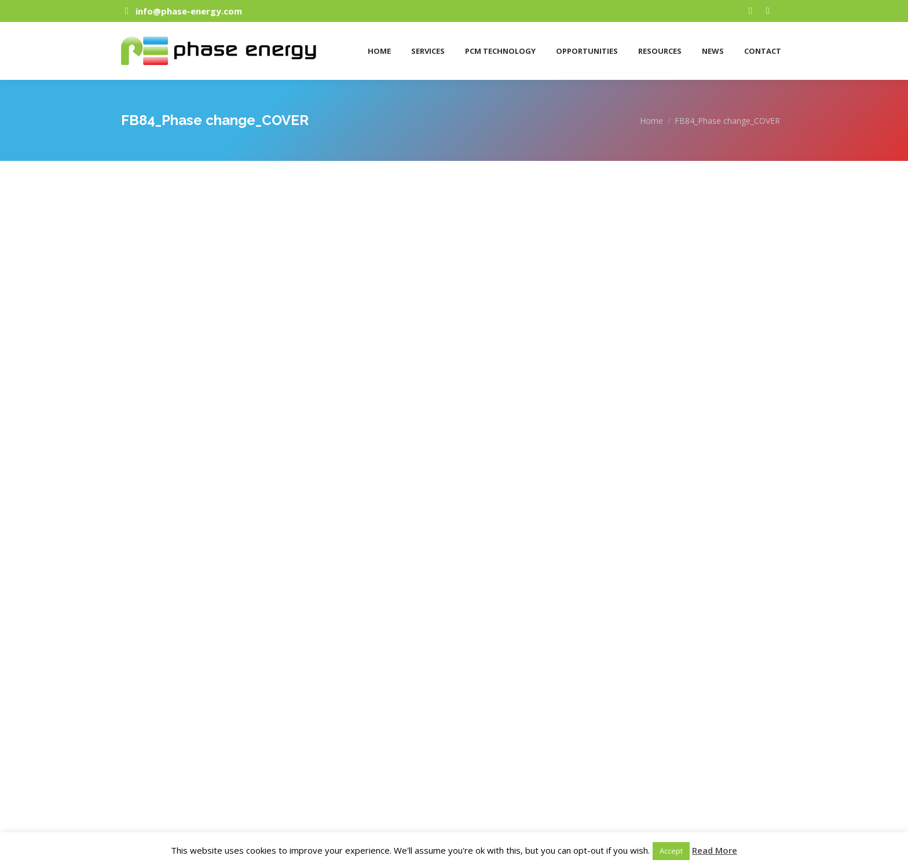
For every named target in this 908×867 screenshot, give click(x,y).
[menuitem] (378, 47)
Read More (714, 850)
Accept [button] (671, 851)
